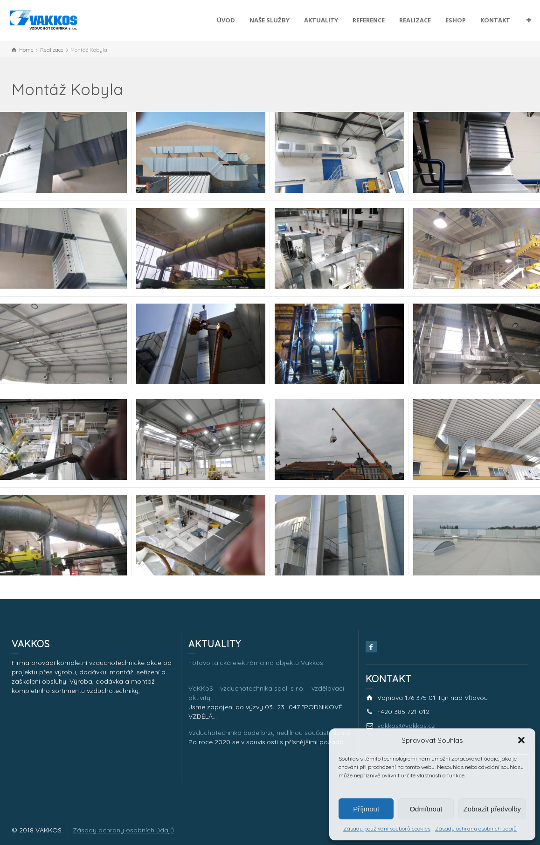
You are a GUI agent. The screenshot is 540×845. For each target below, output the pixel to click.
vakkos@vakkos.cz (406, 725)
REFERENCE (369, 20)
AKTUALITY (321, 20)
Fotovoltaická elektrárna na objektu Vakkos (255, 662)
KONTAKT (495, 20)
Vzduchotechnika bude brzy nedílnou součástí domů (269, 732)
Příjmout (366, 809)
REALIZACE (415, 20)
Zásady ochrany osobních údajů (476, 828)
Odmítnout (425, 809)
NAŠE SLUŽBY (269, 20)
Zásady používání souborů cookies (386, 828)
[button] (521, 740)
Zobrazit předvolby (492, 809)
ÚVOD (226, 20)
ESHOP (455, 20)
